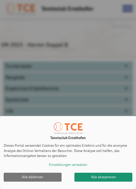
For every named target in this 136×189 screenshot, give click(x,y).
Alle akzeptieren (103, 177)
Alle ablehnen (32, 177)
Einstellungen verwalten (68, 165)
